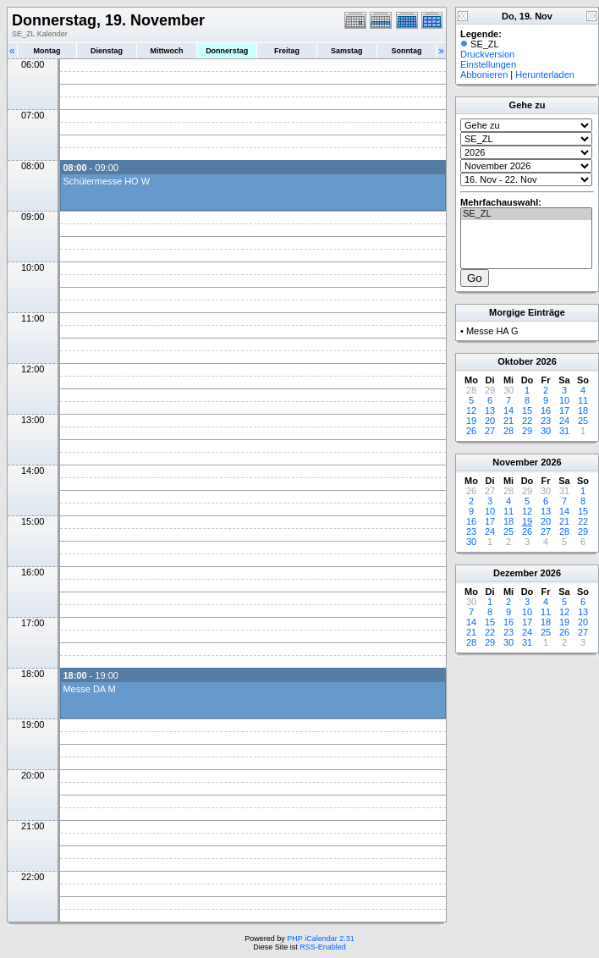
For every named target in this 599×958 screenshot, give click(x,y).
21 (508, 421)
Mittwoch (166, 51)
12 (471, 410)
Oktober (515, 361)
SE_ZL (526, 214)
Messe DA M (89, 689)
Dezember (515, 573)
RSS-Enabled (323, 947)
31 (564, 431)
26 (471, 431)
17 (564, 410)
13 (490, 410)
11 (583, 400)
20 (490, 421)
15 (527, 410)
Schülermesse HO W (106, 181)
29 (527, 431)
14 (508, 410)
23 (546, 421)
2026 (546, 361)
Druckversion (487, 54)
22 (527, 421)
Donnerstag (227, 51)
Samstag (347, 51)
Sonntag (406, 51)
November (515, 462)
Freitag (287, 51)
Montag (46, 51)
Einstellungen (488, 64)
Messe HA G (492, 331)
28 (508, 431)
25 (583, 421)
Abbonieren (484, 74)
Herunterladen (544, 74)
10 (564, 400)
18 (583, 410)
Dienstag (107, 51)
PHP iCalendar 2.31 (320, 938)
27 (490, 431)
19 (471, 421)
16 (546, 410)
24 (564, 421)
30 (546, 431)
